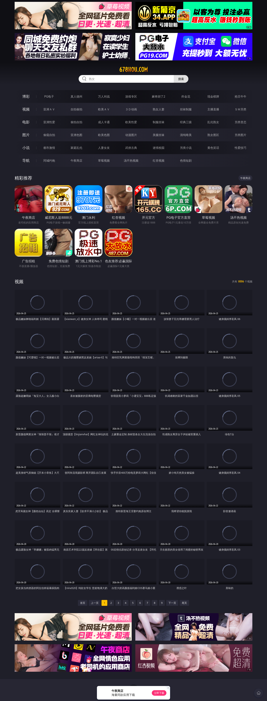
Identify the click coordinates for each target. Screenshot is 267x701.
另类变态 (240, 122)
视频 (26, 109)
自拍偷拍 (76, 109)
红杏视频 (158, 161)
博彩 (26, 96)
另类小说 (186, 148)
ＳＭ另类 (240, 109)
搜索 (181, 79)
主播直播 (213, 109)
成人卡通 (104, 122)
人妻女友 (104, 148)
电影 (26, 122)
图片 (26, 134)
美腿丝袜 (158, 135)
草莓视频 (104, 161)
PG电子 (49, 96)
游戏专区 (131, 96)
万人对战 (104, 96)
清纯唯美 (186, 135)
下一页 (172, 603)
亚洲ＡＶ (49, 109)
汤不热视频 (131, 161)
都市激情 (49, 148)
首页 (82, 603)
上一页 (95, 603)
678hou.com (133, 69)
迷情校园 (158, 148)
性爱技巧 (240, 148)
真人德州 (76, 96)
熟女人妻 (158, 109)
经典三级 (186, 122)
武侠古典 (131, 148)
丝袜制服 (186, 109)
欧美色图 (104, 135)
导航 (26, 160)
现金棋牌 (213, 96)
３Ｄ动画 (131, 109)
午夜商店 (76, 161)
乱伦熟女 (213, 122)
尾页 (184, 603)
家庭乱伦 (76, 148)
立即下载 (159, 693)
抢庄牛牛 (240, 96)
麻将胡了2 (158, 96)
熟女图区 (213, 135)
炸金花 (185, 96)
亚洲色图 (76, 135)
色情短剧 (186, 161)
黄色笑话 (213, 148)
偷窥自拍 (49, 135)
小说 (26, 147)
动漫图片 (131, 135)
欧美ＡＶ (104, 109)
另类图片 (240, 135)
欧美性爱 (131, 122)
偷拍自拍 (76, 122)
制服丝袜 (158, 122)
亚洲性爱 (49, 122)
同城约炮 (49, 161)
